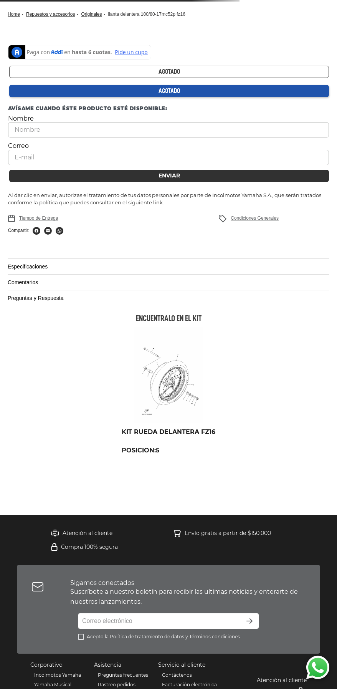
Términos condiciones (214, 636)
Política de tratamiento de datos (147, 636)
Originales (91, 14)
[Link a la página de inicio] (16, 14)
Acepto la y (163, 636)
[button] (168, 266)
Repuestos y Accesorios (50, 14)
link (158, 202)
